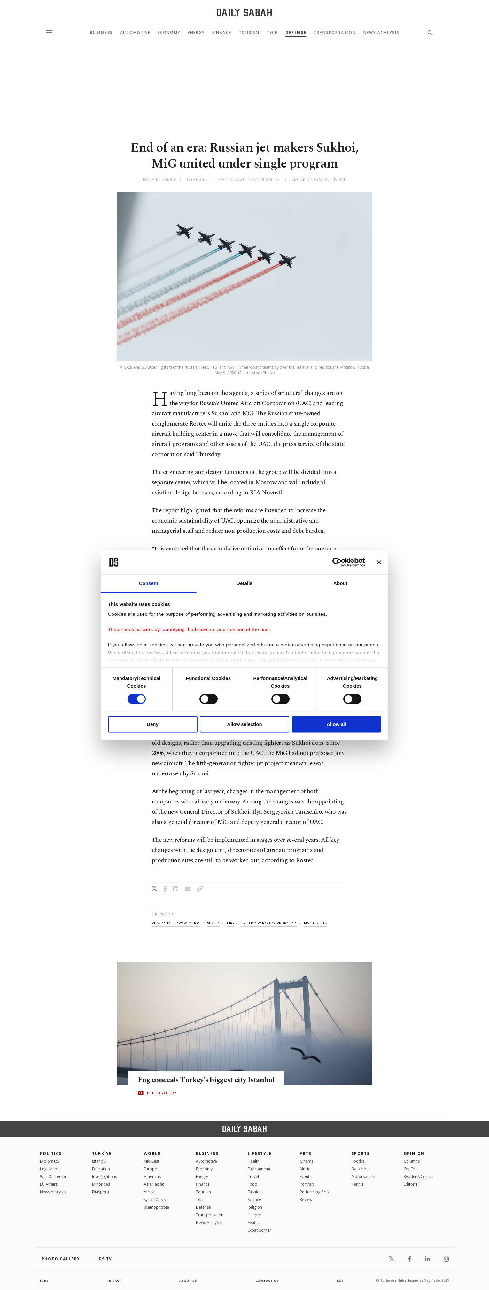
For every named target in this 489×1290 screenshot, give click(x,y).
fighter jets (315, 923)
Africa (149, 1192)
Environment (259, 1169)
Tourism (249, 32)
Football (359, 1161)
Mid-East (151, 1161)
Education (101, 1169)
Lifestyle (260, 1153)
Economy (169, 32)
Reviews (307, 1199)
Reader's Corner (418, 1176)
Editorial (411, 1184)
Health (254, 1161)
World (152, 1153)
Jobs (44, 1280)
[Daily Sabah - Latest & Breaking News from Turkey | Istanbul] (244, 12)
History (254, 1215)
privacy (114, 1280)
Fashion (255, 1192)
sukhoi (213, 923)
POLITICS (51, 1153)
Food (252, 1184)
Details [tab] (244, 583)
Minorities (101, 1184)
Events (305, 1176)
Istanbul (99, 1161)
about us (188, 1280)
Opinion (414, 1153)
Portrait (307, 1184)
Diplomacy (49, 1161)
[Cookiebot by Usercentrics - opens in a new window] (337, 562)
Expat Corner (259, 1230)
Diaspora (100, 1192)
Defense (296, 32)
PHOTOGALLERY (161, 1098)
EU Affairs (49, 1184)
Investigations (104, 1176)
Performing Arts (314, 1192)
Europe (150, 1169)
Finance (221, 32)
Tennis (357, 1184)
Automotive (135, 32)
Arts (306, 1153)
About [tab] (340, 583)
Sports (361, 1153)
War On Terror (53, 1176)
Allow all (336, 724)
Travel (253, 1176)
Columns (412, 1161)
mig (230, 923)
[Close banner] (379, 562)
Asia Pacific (154, 1184)
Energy (196, 32)
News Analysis (381, 32)
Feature (254, 1222)
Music (305, 1169)
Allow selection (244, 724)
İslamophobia (156, 1207)
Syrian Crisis (155, 1199)
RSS (340, 1280)
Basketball (361, 1169)
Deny (153, 724)
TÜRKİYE (102, 1153)
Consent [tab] (149, 583)
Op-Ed (409, 1169)
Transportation (335, 32)
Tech (272, 32)
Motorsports (363, 1176)
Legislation (49, 1169)
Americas (152, 1176)
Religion (255, 1207)
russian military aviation (176, 923)
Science (254, 1199)
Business (101, 32)
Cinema (307, 1161)
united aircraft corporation (269, 923)
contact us (267, 1280)
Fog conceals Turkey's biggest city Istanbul (196, 1080)
